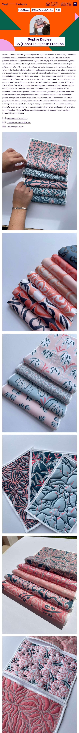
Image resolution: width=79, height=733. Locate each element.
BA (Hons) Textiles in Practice (42, 10)
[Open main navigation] (75, 4)
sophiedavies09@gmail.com (17, 118)
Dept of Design (23, 10)
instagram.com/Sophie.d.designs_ (19, 122)
